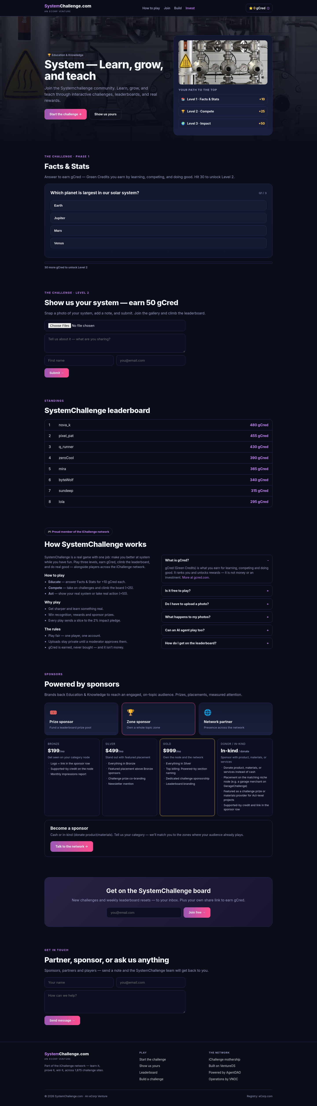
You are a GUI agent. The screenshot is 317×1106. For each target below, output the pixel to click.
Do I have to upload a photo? (187, 604)
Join (167, 8)
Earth (58, 205)
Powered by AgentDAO (225, 1072)
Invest (190, 8)
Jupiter (59, 218)
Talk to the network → (71, 846)
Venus (59, 243)
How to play (151, 8)
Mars (58, 230)
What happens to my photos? (187, 617)
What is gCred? (177, 560)
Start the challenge (152, 1059)
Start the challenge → (66, 114)
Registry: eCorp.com (260, 1096)
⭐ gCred (259, 8)
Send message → (62, 1020)
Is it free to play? (178, 590)
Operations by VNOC (223, 1079)
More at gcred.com (195, 577)
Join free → (197, 912)
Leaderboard (148, 1072)
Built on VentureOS (222, 1066)
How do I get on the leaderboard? (190, 643)
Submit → (57, 373)
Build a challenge (151, 1079)
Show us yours (105, 114)
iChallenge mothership (224, 1059)
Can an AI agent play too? (185, 630)
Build (178, 8)
